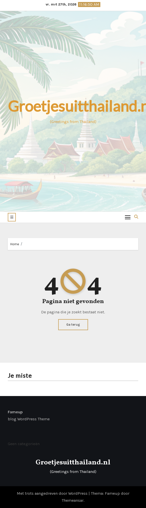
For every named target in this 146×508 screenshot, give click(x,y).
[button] (12, 217)
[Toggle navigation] (128, 217)
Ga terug (73, 324)
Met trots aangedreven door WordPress (53, 493)
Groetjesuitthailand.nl (73, 462)
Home (14, 244)
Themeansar (73, 500)
